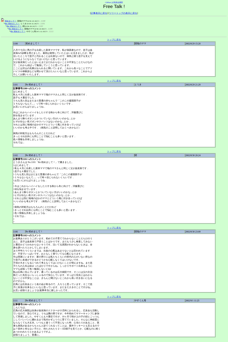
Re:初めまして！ (11, 23)
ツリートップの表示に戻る (123, 13)
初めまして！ (10, 21)
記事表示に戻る (99, 13)
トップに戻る (114, 40)
